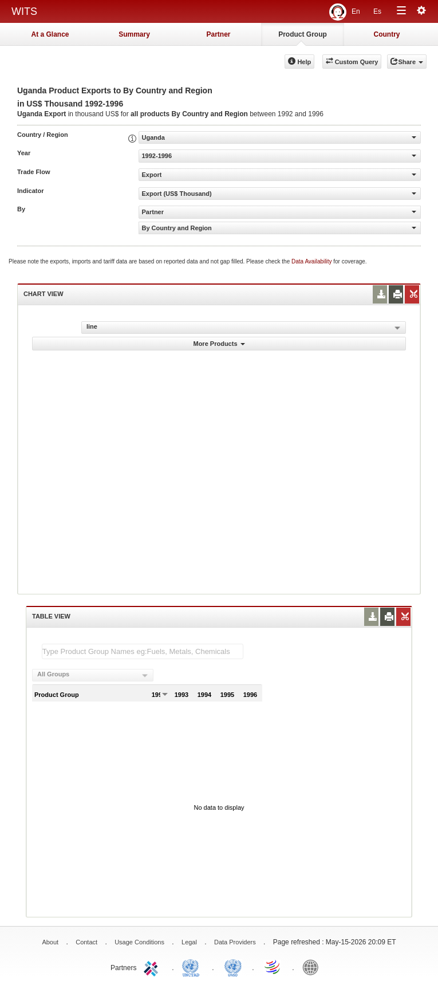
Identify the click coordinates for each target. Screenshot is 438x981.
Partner (218, 34)
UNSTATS (233, 966)
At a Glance (50, 34)
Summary (134, 34)
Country (387, 34)
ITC (152, 966)
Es (377, 11)
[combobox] (92, 675)
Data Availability (312, 261)
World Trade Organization (273, 966)
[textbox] (142, 651)
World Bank (313, 966)
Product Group (302, 34)
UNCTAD (192, 966)
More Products (218, 343)
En (356, 11)
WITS (24, 11)
